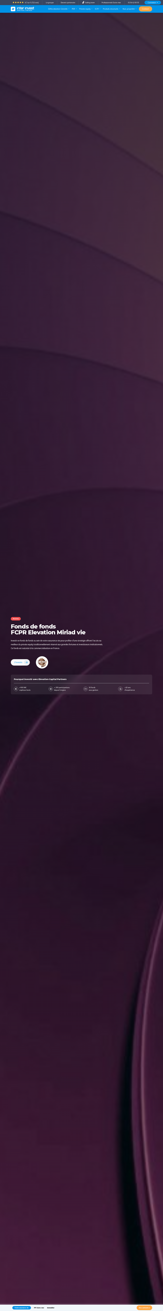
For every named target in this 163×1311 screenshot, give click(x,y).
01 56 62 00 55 (133, 3)
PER (73, 9)
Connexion (152, 3)
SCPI (97, 9)
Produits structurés (111, 9)
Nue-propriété (129, 9)
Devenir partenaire (68, 3)
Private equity (85, 9)
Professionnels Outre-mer (111, 3)
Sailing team (88, 2)
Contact (145, 9)
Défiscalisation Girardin (58, 9)
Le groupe (50, 3)
